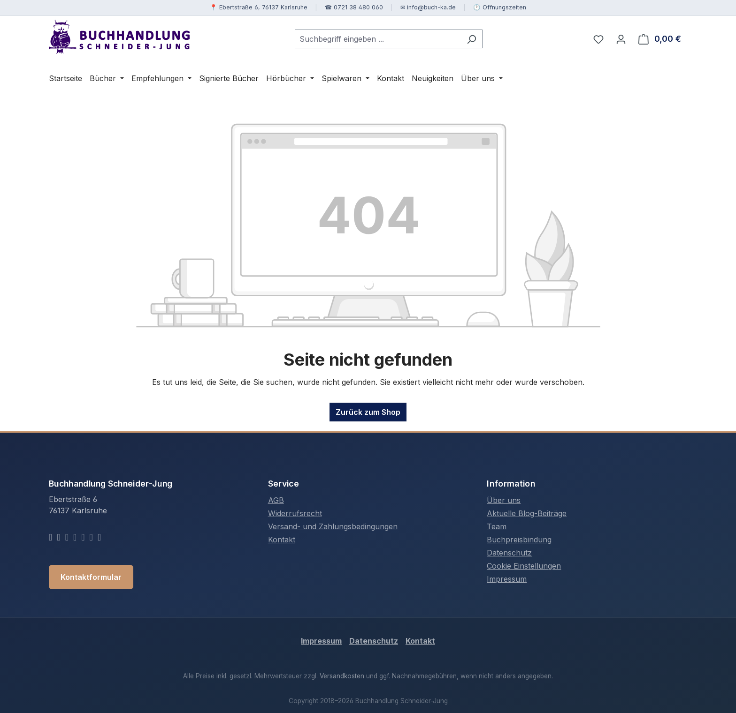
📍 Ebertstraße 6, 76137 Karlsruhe (258, 7)
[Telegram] (91, 536)
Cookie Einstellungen (524, 565)
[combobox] (378, 39)
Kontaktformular (91, 577)
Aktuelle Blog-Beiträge (527, 513)
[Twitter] (58, 536)
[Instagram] (67, 536)
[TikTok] (99, 536)
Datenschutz (509, 552)
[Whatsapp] (82, 536)
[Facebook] (50, 536)
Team (496, 526)
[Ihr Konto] (621, 39)
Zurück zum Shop (368, 412)
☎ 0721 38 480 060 (354, 7)
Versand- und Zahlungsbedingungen (333, 526)
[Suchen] (471, 39)
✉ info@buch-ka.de (428, 7)
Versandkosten (342, 676)
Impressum (507, 579)
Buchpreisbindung (519, 539)
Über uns (504, 500)
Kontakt (281, 539)
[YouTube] (75, 536)
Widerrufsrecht (295, 513)
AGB (276, 500)
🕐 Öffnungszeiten (499, 7)
